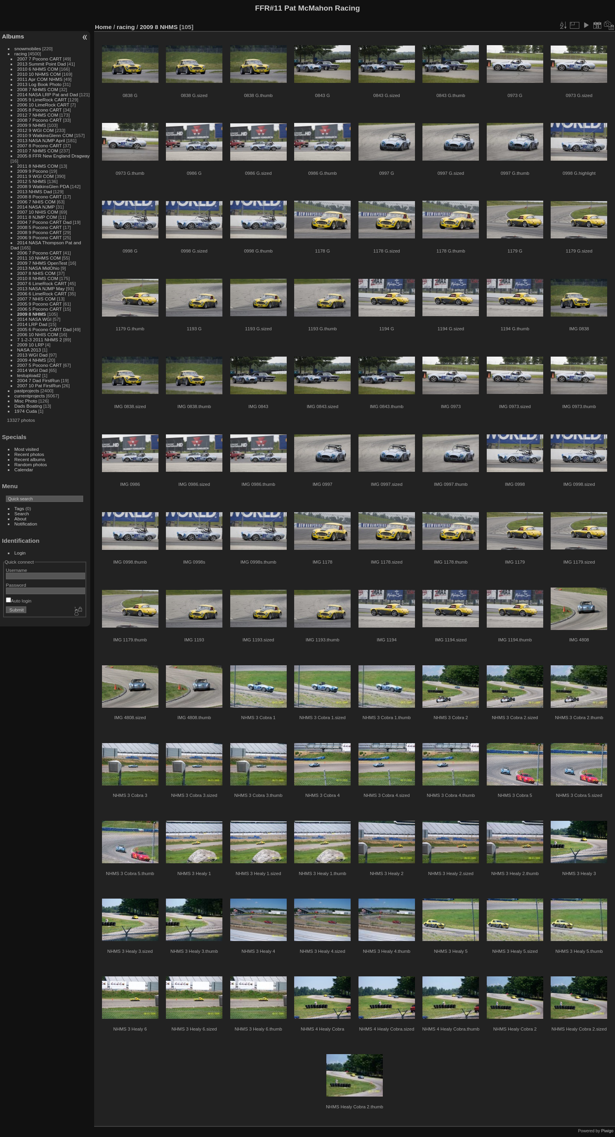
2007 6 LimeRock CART (42, 283)
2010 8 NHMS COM (37, 278)
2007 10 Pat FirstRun (39, 385)
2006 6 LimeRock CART (42, 293)
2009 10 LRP (30, 344)
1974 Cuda (26, 411)
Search (22, 513)
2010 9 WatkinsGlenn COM (45, 135)
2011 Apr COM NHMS (40, 79)
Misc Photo (26, 400)
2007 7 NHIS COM (36, 298)
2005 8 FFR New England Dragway (53, 155)
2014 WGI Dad (32, 370)
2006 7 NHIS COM (36, 201)
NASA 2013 (29, 349)
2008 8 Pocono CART (39, 196)
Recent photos (29, 454)
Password (16, 585)
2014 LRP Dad (32, 324)
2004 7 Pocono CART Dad (44, 222)
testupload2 (29, 375)
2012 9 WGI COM (35, 130)
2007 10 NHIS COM (37, 211)
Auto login (18, 600)
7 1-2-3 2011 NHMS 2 (39, 339)
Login (20, 552)
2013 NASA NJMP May (41, 288)
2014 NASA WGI (34, 319)
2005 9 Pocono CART (39, 303)
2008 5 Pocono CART (39, 227)
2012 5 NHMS (31, 181)
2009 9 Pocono (32, 171)
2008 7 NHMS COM (37, 89)
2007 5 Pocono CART (39, 365)
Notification (26, 523)
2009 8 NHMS (31, 314)
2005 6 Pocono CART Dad (44, 329)
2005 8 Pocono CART (39, 109)
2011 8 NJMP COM (37, 217)
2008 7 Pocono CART (39, 120)
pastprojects (27, 390)
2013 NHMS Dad (34, 191)
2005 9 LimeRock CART (42, 99)
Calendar (24, 469)
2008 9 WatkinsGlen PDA (43, 186)
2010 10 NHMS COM (39, 74)
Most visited (27, 449)
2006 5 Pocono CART (39, 308)
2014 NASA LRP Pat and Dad (47, 94)
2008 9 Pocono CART (39, 232)
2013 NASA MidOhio (38, 268)
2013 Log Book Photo (39, 84)
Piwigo (607, 1130)
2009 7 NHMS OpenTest (42, 262)
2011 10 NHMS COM (39, 257)
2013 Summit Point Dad (41, 63)
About (21, 518)
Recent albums (30, 459)
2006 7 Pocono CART (39, 252)
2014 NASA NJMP (36, 206)
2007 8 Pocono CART (39, 145)
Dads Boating (28, 405)
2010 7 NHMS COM (37, 150)
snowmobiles (28, 48)
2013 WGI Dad (32, 354)
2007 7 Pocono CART (39, 58)
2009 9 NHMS (31, 125)
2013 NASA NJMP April (41, 140)
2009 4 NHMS (31, 360)
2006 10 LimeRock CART (43, 104)
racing (21, 53)
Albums (13, 36)
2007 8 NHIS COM (36, 273)
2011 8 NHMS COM (37, 165)
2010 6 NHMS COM (37, 68)
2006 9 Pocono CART (39, 237)
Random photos (31, 464)
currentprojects (30, 395)
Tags (19, 508)
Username (16, 570)
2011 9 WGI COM (35, 176)
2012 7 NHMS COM (37, 114)
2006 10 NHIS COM (37, 334)
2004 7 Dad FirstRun (38, 380)
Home (103, 27)
